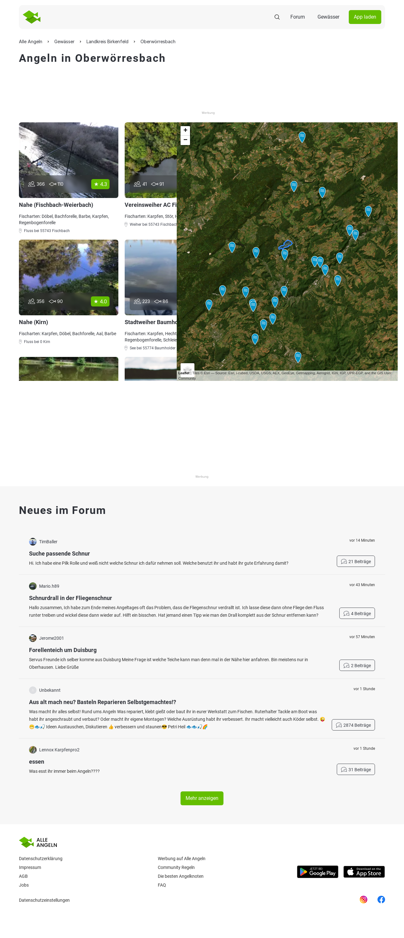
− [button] (185, 140)
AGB (23, 876)
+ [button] (185, 131)
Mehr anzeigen (202, 798)
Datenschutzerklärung (40, 858)
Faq (162, 885)
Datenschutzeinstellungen (44, 900)
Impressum (30, 867)
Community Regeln (176, 867)
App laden (365, 17)
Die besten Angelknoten (181, 876)
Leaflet (183, 373)
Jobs (24, 885)
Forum (297, 17)
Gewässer (328, 17)
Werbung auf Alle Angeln (181, 858)
